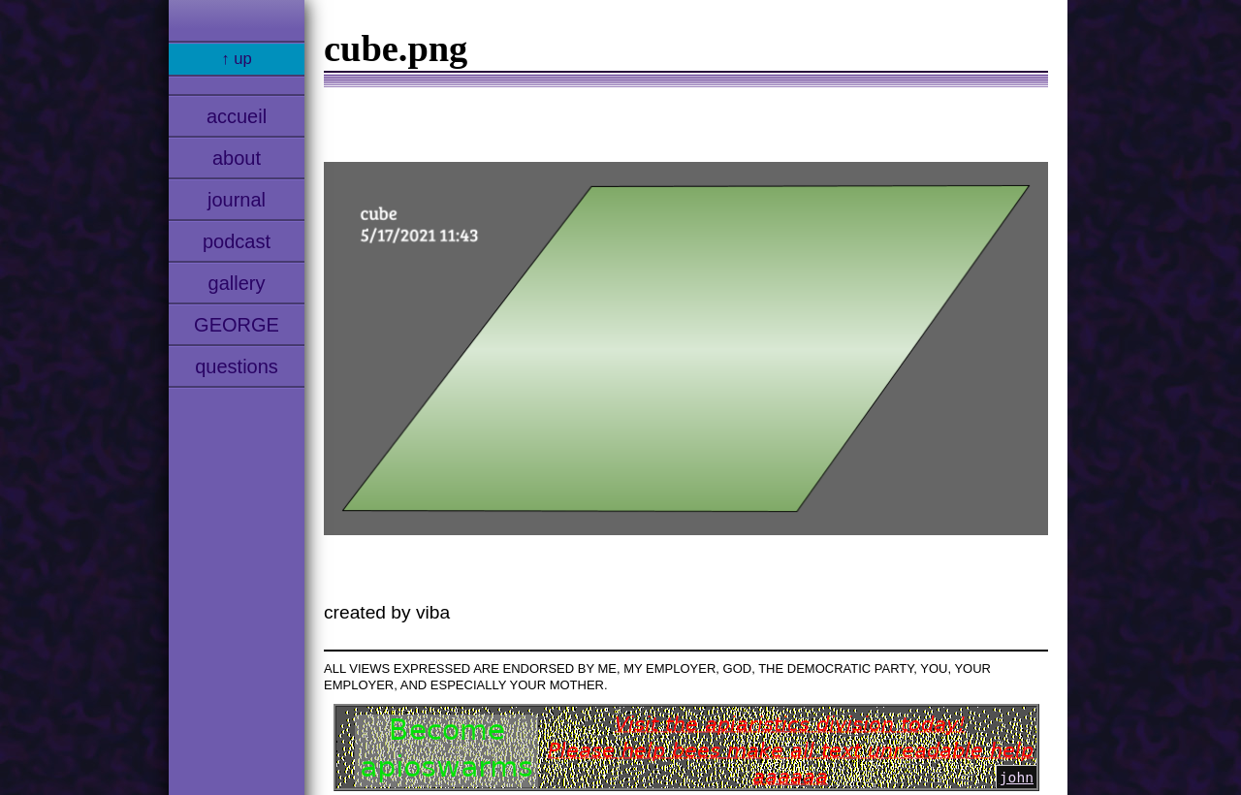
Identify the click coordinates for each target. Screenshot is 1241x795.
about (236, 158)
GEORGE (236, 324)
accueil (237, 116)
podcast (236, 241)
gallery (237, 283)
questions (236, 366)
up (243, 58)
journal (236, 199)
